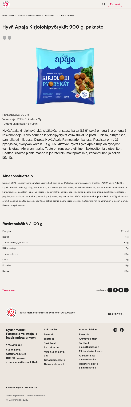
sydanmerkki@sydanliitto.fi (22, 362)
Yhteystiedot (14, 344)
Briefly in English (14, 387)
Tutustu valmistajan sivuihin (20, 123)
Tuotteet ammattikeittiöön (29, 15)
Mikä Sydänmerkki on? (54, 353)
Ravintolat (50, 343)
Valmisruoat (50, 15)
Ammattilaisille (88, 329)
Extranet (115, 4)
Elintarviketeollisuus (91, 351)
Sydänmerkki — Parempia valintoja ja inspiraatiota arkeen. (21, 333)
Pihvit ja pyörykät (67, 15)
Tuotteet (49, 338)
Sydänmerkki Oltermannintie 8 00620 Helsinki (16, 353)
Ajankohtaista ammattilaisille (87, 357)
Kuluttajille (50, 329)
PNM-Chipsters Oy (29, 119)
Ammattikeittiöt (88, 338)
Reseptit (49, 334)
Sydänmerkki (8, 15)
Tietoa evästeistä (54, 364)
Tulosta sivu (8, 290)
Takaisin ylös (116, 313)
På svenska (31, 387)
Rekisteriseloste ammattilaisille (88, 365)
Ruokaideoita (52, 347)
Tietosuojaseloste (54, 359)
